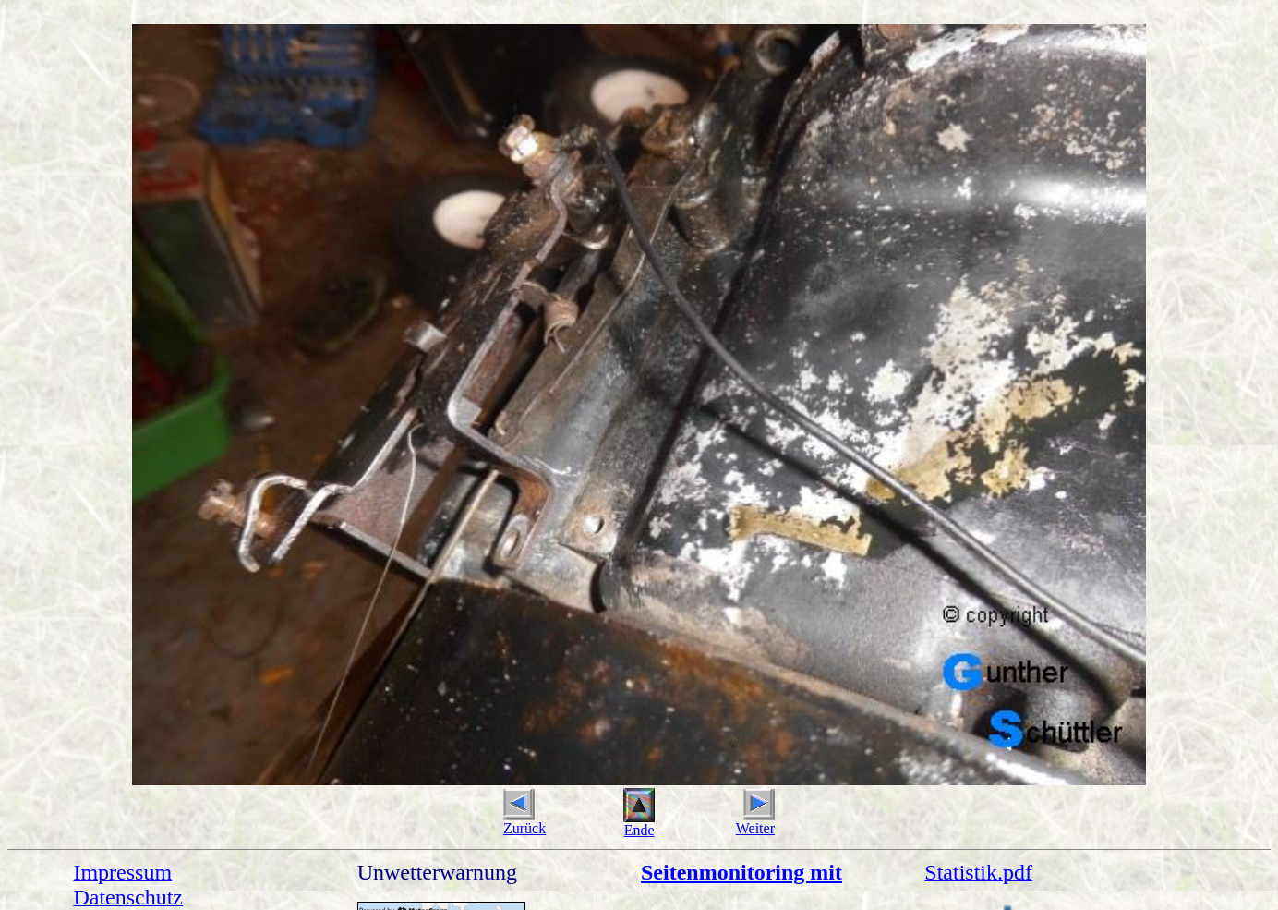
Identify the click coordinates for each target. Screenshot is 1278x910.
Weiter (755, 821)
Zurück (524, 821)
